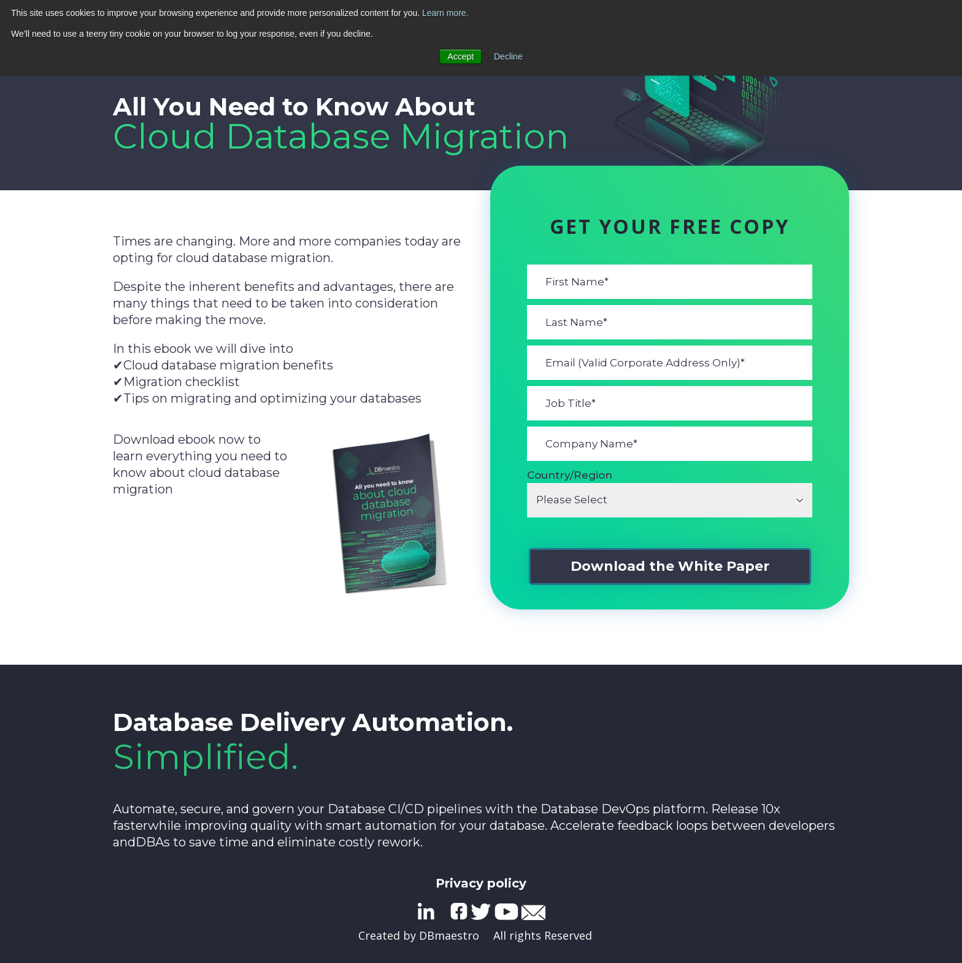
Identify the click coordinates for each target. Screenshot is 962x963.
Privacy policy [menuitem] (481, 883)
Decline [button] (508, 56)
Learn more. (445, 13)
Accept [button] (460, 56)
